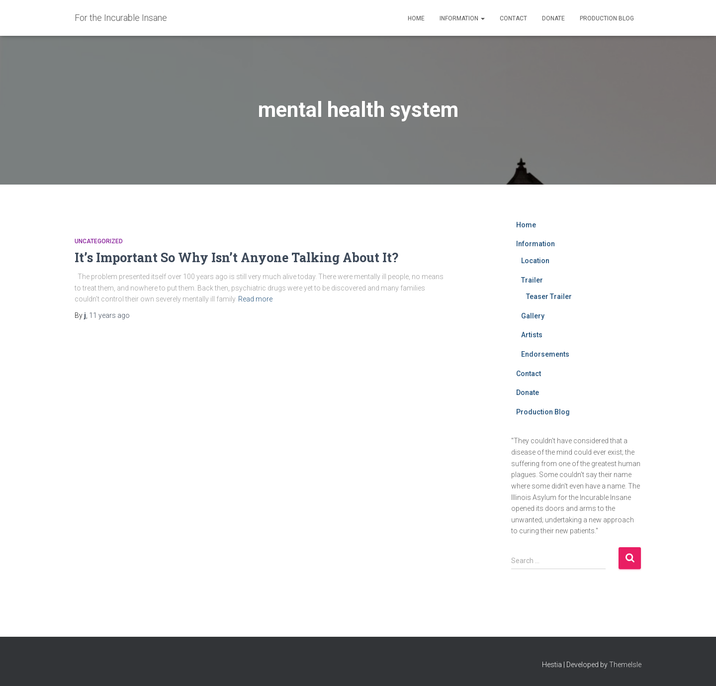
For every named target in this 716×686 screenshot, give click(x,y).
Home (416, 18)
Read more (255, 299)
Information (462, 18)
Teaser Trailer (549, 296)
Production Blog (607, 18)
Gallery (532, 316)
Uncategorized (99, 241)
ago (109, 315)
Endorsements (545, 354)
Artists (531, 335)
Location (535, 261)
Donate (553, 18)
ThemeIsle (625, 665)
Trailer (532, 280)
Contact (513, 18)
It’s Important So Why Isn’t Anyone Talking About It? (236, 257)
